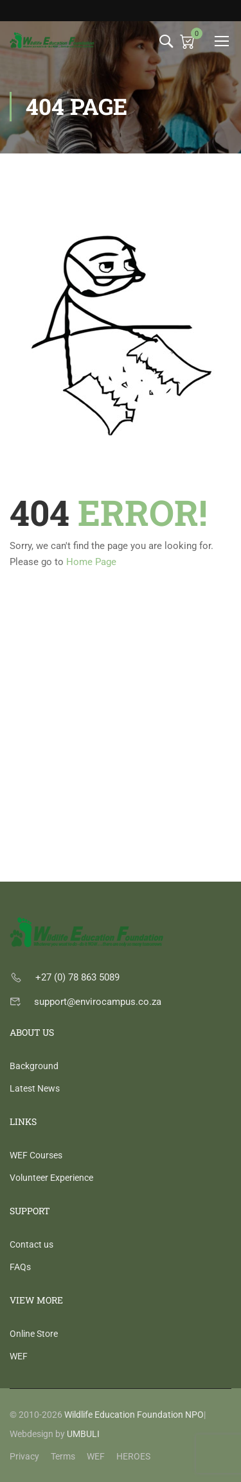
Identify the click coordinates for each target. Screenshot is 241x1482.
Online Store (34, 1334)
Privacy (24, 1456)
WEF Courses (36, 1155)
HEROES (133, 1456)
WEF (19, 1356)
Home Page (91, 562)
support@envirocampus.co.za (97, 1001)
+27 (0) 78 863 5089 (77, 977)
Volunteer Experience (51, 1178)
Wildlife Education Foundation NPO (134, 1414)
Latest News (35, 1088)
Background (34, 1066)
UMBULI (83, 1434)
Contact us (31, 1244)
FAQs (20, 1267)
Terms (63, 1456)
